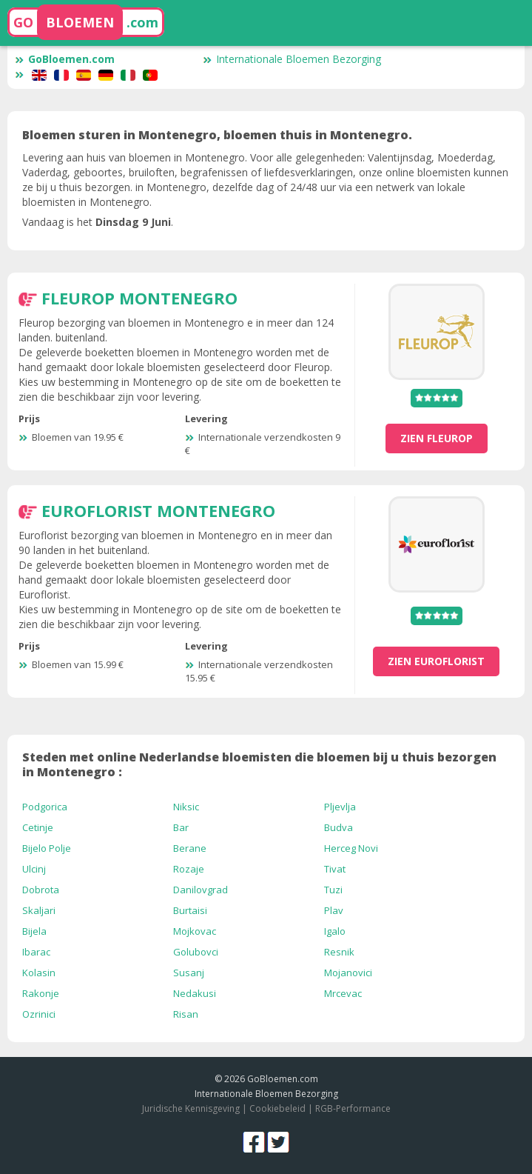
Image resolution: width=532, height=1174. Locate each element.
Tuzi (333, 889)
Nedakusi (194, 993)
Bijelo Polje (46, 848)
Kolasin (38, 972)
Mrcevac (343, 993)
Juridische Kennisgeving (191, 1108)
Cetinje (37, 827)
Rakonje (40, 993)
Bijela (34, 931)
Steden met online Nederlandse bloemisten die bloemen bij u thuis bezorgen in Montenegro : (259, 764)
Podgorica (44, 806)
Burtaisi (190, 910)
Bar (181, 827)
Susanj (188, 972)
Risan (185, 1014)
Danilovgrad (200, 889)
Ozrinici (38, 1014)
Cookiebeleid (278, 1108)
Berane (189, 848)
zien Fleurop (436, 438)
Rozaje (188, 869)
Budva (338, 827)
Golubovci (195, 951)
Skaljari (38, 910)
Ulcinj (34, 869)
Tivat (335, 869)
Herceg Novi (351, 848)
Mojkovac (194, 931)
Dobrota (40, 889)
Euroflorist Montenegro (158, 510)
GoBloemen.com (65, 59)
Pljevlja (340, 806)
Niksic (186, 806)
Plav (333, 910)
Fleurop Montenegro (139, 298)
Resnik (339, 951)
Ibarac (36, 951)
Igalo (335, 931)
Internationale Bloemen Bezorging (292, 59)
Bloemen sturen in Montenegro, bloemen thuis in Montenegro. (217, 135)
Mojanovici (348, 972)
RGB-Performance (353, 1108)
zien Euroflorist (436, 661)
